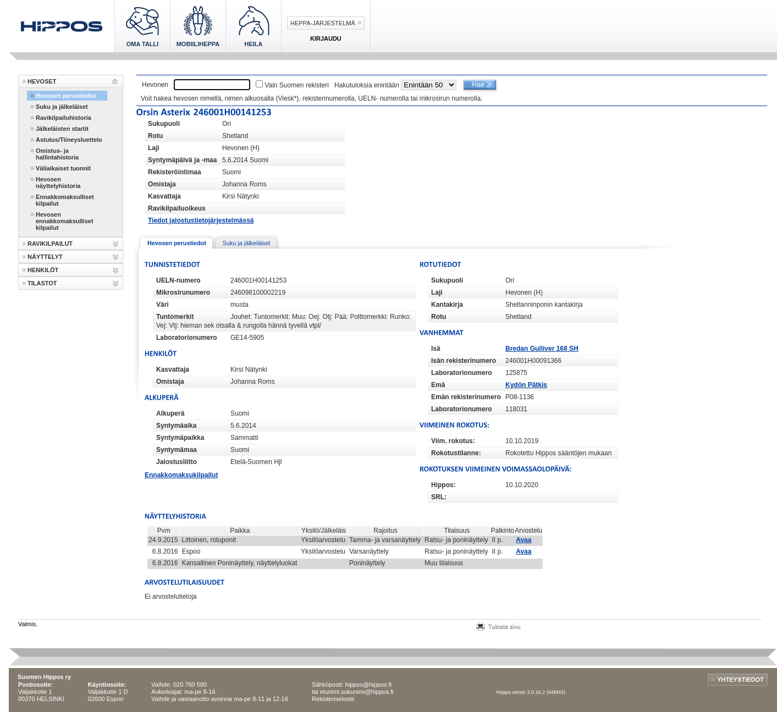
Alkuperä (170, 413)
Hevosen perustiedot (66, 95)
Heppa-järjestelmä (322, 23)
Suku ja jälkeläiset (62, 106)
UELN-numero (178, 280)
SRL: (439, 497)
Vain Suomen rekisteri (296, 85)
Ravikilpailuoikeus (177, 208)
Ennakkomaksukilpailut (181, 475)
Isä (435, 348)
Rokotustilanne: (456, 453)
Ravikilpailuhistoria (63, 117)
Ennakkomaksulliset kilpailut (65, 200)
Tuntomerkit (175, 317)
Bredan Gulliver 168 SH (541, 348)
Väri (162, 304)
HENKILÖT (42, 270)
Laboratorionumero (186, 337)
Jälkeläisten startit (62, 128)
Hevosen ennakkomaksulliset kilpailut (64, 221)
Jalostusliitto (176, 462)
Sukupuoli (164, 124)
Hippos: (443, 485)
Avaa (523, 540)
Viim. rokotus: (453, 441)
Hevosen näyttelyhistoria (58, 182)
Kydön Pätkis (526, 385)
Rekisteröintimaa (174, 172)
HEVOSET (42, 81)
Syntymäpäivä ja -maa (182, 160)
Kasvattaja (164, 196)
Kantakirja (447, 304)
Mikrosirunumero (183, 292)
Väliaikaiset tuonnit (63, 168)
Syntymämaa (176, 450)
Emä (438, 385)
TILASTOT (42, 283)
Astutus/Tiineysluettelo (69, 139)
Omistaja (162, 184)
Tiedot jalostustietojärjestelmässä (201, 220)
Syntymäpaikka (180, 437)
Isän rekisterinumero (463, 361)
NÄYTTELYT (45, 256)
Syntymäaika (176, 425)
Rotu (155, 136)
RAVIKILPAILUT (50, 243)
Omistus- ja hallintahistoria (57, 154)
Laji (153, 148)
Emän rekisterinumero (466, 397)
